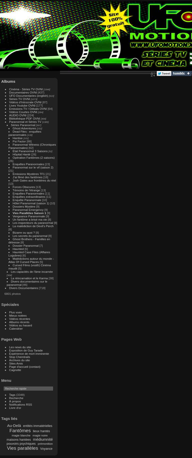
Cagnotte (15, 370)
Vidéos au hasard (20, 325)
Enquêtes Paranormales (28, 164)
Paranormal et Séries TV (25, 121)
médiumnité (43, 439)
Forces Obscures (24, 187)
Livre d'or (15, 407)
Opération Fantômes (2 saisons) (34, 157)
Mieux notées (18, 315)
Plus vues (15, 312)
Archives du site (19, 360)
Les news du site (20, 347)
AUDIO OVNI (17, 115)
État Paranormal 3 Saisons (30, 151)
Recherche (16, 398)
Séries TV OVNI (19, 99)
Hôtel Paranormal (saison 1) (31, 203)
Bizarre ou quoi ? (24, 232)
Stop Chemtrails (19, 356)
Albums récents (19, 322)
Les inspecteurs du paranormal (33, 222)
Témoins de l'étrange (26, 190)
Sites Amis (16, 363)
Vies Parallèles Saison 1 (29, 213)
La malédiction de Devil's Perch (33, 226)
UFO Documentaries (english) (28, 95)
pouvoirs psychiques (21, 443)
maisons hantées (19, 439)
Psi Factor (19, 141)
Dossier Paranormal (26, 245)
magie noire (40, 435)
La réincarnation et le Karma (29, 278)
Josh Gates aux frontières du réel (34, 180)
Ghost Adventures (24, 128)
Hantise (18, 138)
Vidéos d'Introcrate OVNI (25, 102)
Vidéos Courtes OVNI (23, 112)
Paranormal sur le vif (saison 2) (33, 167)
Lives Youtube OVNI (22, 105)
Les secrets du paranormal (30, 235)
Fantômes (20, 430)
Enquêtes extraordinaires (29, 196)
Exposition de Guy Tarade (26, 350)
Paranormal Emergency (28, 209)
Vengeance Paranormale (29, 216)
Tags (12, 394)
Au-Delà (14, 425)
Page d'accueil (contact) (24, 366)
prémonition (45, 443)
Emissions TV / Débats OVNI (28, 108)
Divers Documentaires (23, 288)
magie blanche (21, 435)
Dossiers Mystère (24, 206)
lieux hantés (41, 431)
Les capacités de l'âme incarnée (32, 271)
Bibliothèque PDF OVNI (24, 118)
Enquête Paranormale (27, 200)
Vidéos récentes (19, 318)
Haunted (18, 248)
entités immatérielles (37, 426)
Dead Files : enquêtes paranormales (24, 133)
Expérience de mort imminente (29, 353)
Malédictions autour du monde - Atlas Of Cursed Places (31, 260)
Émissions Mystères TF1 (29, 173)
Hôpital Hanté (21, 154)
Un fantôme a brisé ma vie (30, 219)
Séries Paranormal (23, 125)
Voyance (46, 448)
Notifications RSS (20, 404)
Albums (8, 81)
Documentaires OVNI (23, 92)
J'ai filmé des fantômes (27, 177)
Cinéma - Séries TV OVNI (26, 89)
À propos (15, 401)
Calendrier (16, 328)
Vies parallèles (22, 448)
